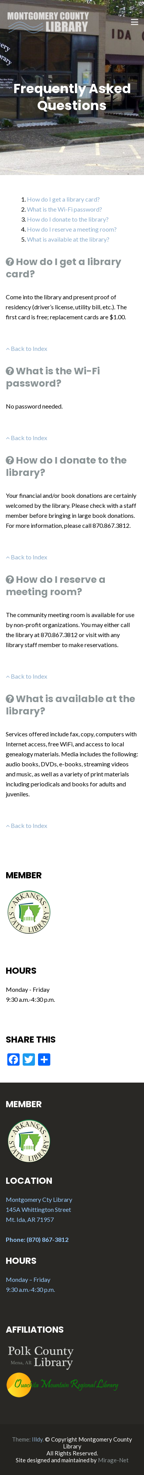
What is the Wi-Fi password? (64, 209)
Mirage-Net (113, 1460)
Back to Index (26, 348)
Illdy (37, 1439)
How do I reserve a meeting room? (72, 229)
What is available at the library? (68, 239)
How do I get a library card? (63, 199)
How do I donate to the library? (68, 219)
